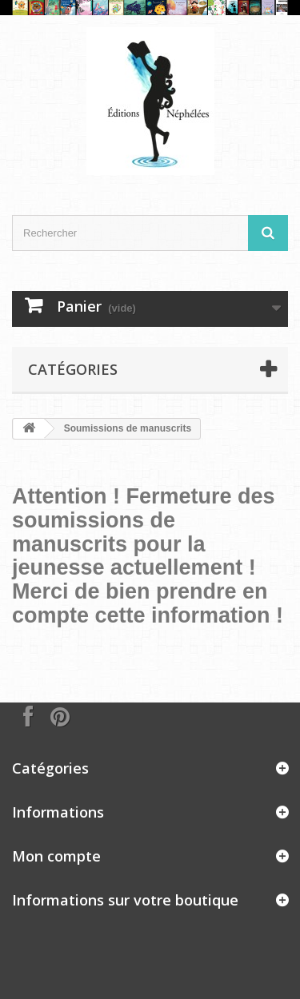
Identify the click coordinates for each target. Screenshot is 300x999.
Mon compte (56, 856)
